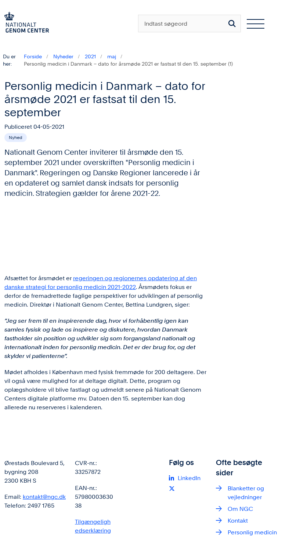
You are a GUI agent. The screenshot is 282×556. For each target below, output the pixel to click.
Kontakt (238, 520)
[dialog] (105, 235)
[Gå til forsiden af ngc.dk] (24, 23)
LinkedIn (189, 478)
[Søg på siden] (232, 23)
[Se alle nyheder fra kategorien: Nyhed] (15, 137)
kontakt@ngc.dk (44, 496)
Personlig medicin (252, 532)
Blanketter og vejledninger (246, 493)
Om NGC (240, 508)
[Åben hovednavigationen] (258, 23)
